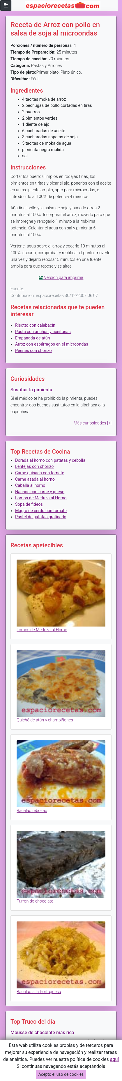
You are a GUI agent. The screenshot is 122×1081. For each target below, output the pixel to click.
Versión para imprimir (61, 277)
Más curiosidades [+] (93, 423)
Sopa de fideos (29, 504)
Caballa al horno (30, 485)
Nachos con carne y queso (39, 491)
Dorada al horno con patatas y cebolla (50, 460)
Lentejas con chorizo (34, 466)
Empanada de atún (32, 338)
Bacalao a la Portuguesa (39, 991)
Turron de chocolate (35, 901)
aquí (114, 1059)
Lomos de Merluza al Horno (41, 498)
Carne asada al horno (35, 479)
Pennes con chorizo (33, 350)
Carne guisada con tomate (39, 472)
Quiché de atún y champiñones (45, 720)
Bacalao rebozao (32, 810)
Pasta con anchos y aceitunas (43, 331)
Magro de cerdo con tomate (41, 510)
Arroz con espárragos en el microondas (51, 344)
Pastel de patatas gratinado (40, 516)
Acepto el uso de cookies (61, 1074)
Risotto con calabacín (35, 325)
